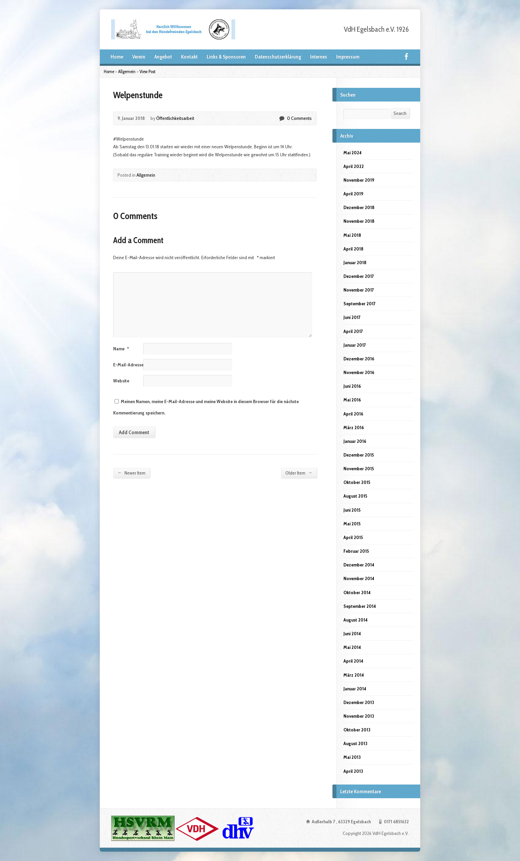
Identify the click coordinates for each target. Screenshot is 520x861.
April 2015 (353, 537)
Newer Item (131, 473)
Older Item (298, 473)
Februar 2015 (356, 551)
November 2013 (358, 716)
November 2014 (358, 578)
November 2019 (358, 180)
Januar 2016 (354, 441)
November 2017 (358, 290)
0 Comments (281, 118)
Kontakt (189, 56)
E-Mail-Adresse (130, 365)
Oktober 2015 (356, 482)
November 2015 (358, 469)
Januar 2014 (354, 689)
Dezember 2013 (358, 702)
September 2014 (359, 606)
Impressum (347, 56)
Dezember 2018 (358, 207)
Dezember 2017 (358, 276)
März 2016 (353, 427)
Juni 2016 (352, 386)
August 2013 (355, 743)
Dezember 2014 (358, 565)
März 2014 (353, 675)
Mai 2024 (352, 153)
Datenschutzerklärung (278, 56)
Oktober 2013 (356, 730)
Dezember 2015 (358, 455)
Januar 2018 (354, 263)
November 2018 (358, 221)
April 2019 (353, 194)
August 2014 (355, 620)
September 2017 (359, 304)
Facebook (406, 56)
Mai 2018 (352, 235)
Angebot (163, 56)
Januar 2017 (354, 345)
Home (116, 56)
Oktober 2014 (356, 592)
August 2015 (355, 496)
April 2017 (353, 331)
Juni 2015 (351, 510)
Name (121, 349)
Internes (318, 56)
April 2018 (353, 249)
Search (400, 113)
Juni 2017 (351, 317)
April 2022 (353, 166)
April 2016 (353, 414)
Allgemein (127, 71)
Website (121, 381)
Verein (138, 56)
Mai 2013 (352, 757)
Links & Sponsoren (226, 56)
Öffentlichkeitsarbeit (175, 118)
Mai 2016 (352, 400)
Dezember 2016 (358, 359)
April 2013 (353, 771)
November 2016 (358, 372)
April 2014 (353, 661)
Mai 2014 (352, 647)
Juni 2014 (352, 634)
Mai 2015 (351, 524)
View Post (148, 71)
